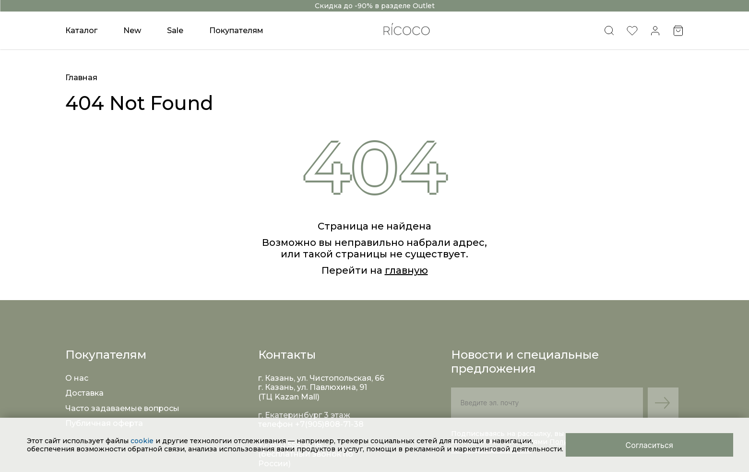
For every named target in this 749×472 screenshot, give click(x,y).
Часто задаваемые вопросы (122, 408)
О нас (76, 378)
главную (406, 270)
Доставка (84, 393)
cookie (143, 440)
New (132, 30)
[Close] (649, 445)
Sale (175, 30)
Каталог (81, 30)
